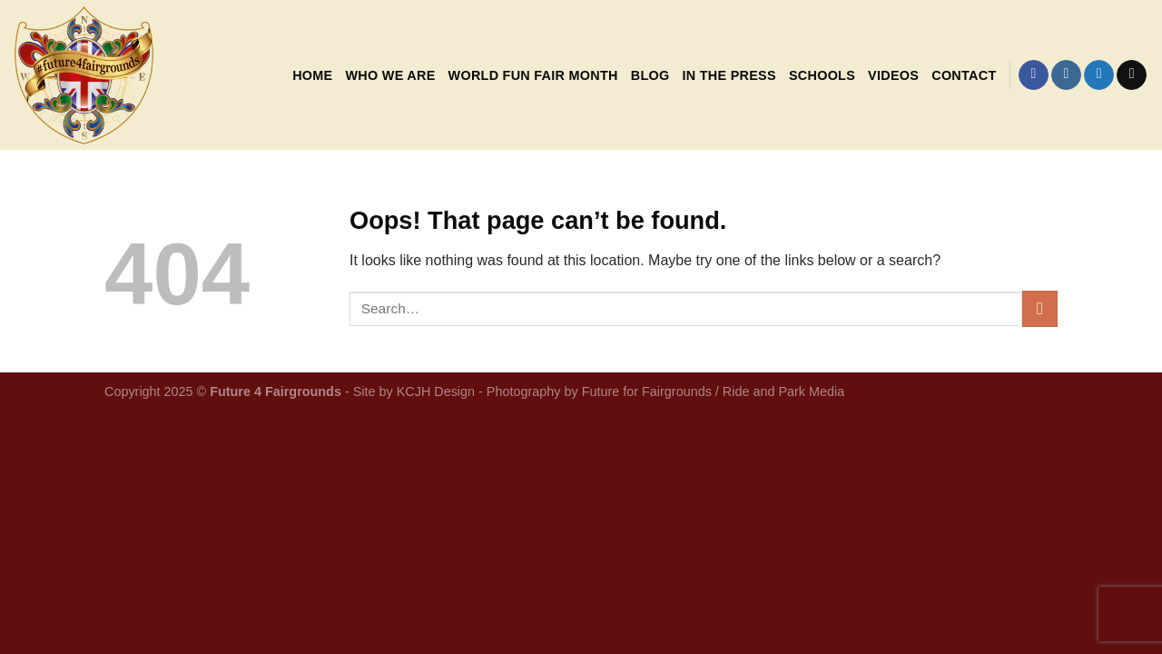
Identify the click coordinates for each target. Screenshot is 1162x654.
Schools (822, 75)
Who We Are (390, 75)
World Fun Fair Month (533, 75)
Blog (650, 75)
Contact (963, 75)
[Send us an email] (1132, 75)
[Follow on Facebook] (1034, 75)
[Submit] (1040, 308)
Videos (893, 75)
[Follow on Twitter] (1099, 75)
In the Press (728, 75)
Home (312, 75)
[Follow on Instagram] (1066, 75)
